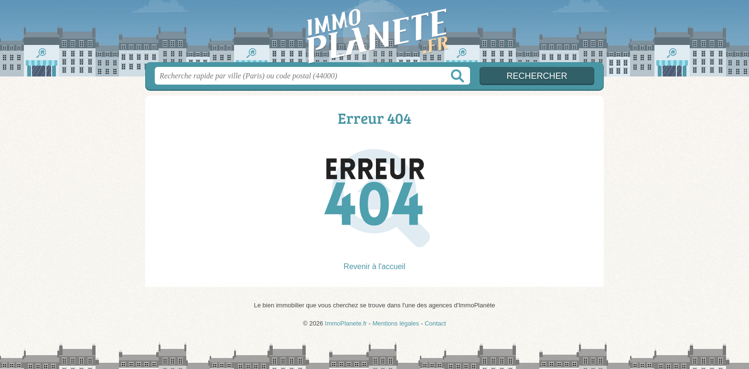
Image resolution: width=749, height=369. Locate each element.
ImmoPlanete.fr (374, 34)
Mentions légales (396, 323)
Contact (435, 323)
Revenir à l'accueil (374, 266)
